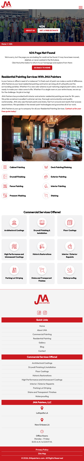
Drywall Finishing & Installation (42, 367)
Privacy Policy (42, 449)
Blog (42, 347)
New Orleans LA (42, 424)
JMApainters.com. (36, 458)
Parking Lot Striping (42, 388)
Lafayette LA (42, 413)
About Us (30, 30)
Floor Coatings (42, 371)
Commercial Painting (42, 334)
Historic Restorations (42, 375)
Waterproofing (42, 396)
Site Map (42, 453)
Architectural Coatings (42, 363)
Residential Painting (42, 338)
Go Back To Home (42, 68)
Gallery (42, 342)
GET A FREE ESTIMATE (49, 30)
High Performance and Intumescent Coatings (42, 379)
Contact (42, 351)
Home (4, 44)
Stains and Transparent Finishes (42, 392)
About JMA (42, 330)
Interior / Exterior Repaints (42, 384)
